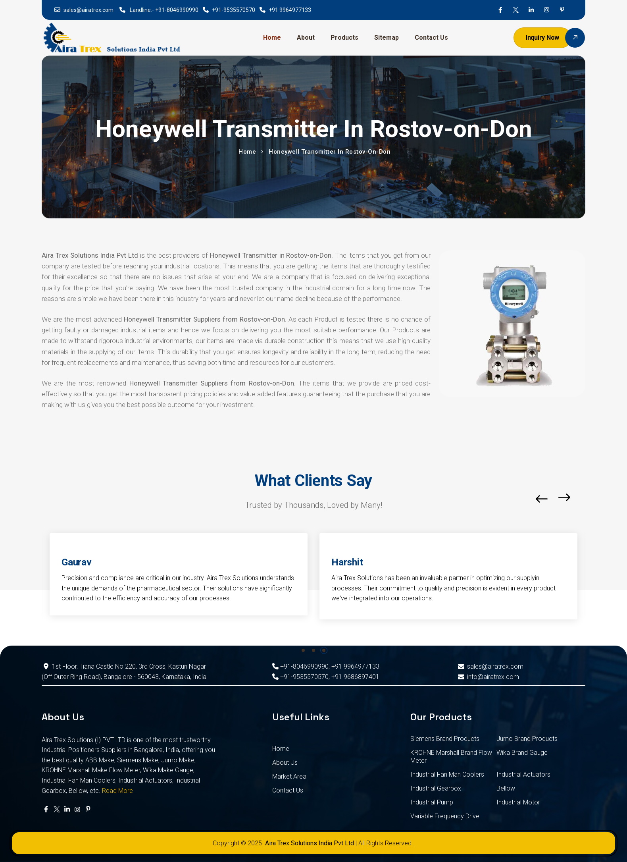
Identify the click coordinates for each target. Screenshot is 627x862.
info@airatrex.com (487, 677)
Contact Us (431, 37)
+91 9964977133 (290, 10)
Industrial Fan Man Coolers (447, 774)
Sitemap (386, 37)
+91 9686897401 (355, 677)
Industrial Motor (518, 802)
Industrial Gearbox (435, 788)
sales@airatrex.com (88, 10)
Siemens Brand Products (444, 738)
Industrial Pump (431, 802)
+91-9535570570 (233, 10)
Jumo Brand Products (527, 738)
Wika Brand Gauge (522, 752)
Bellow (505, 788)
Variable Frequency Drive (444, 816)
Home (272, 37)
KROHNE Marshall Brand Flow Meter (451, 756)
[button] (583, 499)
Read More (117, 791)
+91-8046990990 (176, 10)
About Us (285, 762)
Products (344, 37)
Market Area (289, 776)
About (306, 37)
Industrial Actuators (523, 774)
